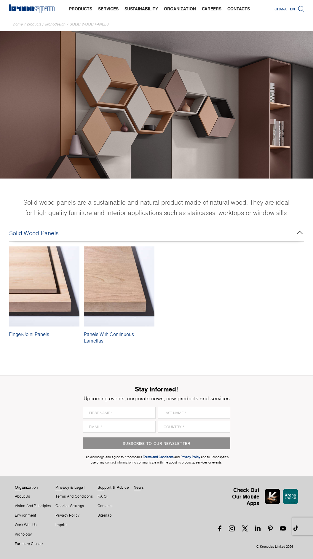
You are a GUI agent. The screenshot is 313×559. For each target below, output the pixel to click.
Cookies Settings (69, 506)
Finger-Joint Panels (29, 334)
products (80, 9)
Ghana (280, 9)
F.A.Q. (103, 496)
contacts (238, 9)
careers (211, 9)
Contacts (105, 506)
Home (18, 24)
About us (22, 496)
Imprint (61, 525)
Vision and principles (33, 506)
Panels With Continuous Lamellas (109, 337)
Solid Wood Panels (89, 24)
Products (34, 24)
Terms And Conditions (73, 496)
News (139, 487)
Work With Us (26, 525)
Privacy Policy (67, 515)
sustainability (141, 9)
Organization (26, 487)
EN (292, 9)
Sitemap (105, 515)
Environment (25, 515)
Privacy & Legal (69, 487)
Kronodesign (55, 24)
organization (180, 9)
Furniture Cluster (29, 544)
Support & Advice (113, 487)
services (108, 9)
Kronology (23, 534)
